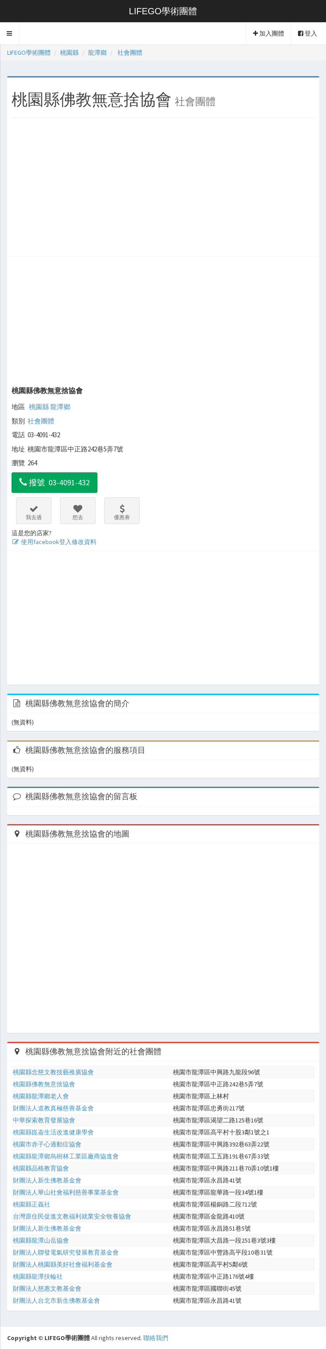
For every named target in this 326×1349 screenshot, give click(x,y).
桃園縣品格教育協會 (41, 1168)
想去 (78, 512)
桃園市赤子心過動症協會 (47, 1144)
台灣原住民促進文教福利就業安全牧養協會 (72, 1216)
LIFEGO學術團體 (163, 11)
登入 (307, 33)
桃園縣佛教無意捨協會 (47, 390)
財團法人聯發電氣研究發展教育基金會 (66, 1252)
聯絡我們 (155, 1338)
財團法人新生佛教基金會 (47, 1180)
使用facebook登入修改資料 (54, 542)
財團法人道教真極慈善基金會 (53, 1108)
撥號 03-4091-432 (54, 482)
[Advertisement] (163, 189)
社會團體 (41, 421)
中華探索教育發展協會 (44, 1120)
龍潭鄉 (60, 406)
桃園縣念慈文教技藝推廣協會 (53, 1072)
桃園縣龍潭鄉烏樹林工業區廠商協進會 (66, 1156)
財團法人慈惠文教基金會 (47, 1288)
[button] (9, 33)
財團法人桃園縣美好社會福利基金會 (63, 1264)
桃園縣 (39, 406)
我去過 (34, 512)
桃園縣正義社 (31, 1204)
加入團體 (268, 33)
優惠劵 (122, 512)
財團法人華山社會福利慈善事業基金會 (66, 1192)
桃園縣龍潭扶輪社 (38, 1276)
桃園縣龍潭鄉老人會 (41, 1096)
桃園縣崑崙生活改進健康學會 (53, 1132)
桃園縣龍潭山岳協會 (41, 1240)
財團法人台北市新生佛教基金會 (56, 1300)
